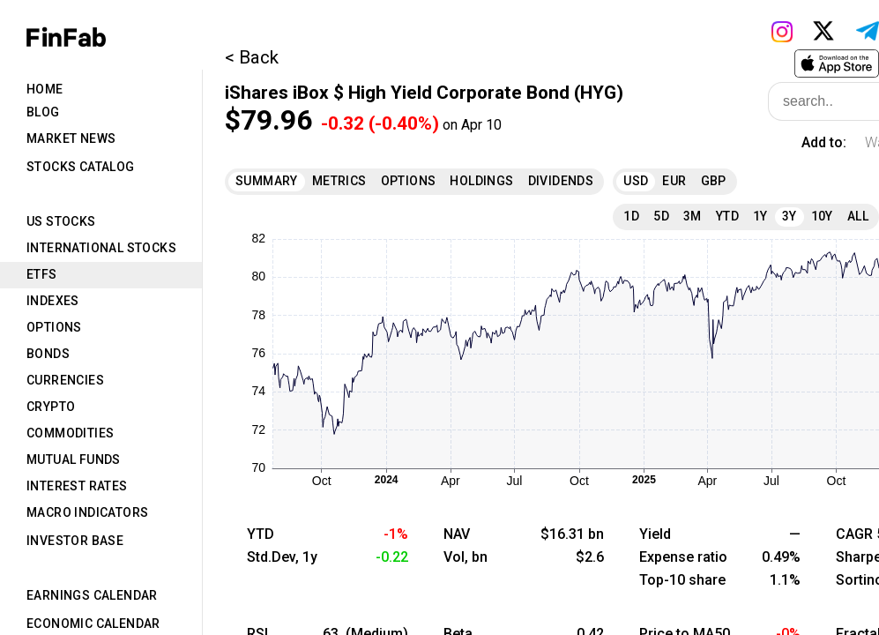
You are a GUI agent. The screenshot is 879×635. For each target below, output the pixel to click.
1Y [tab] (760, 216)
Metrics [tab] (339, 181)
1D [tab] (631, 216)
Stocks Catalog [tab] (80, 167)
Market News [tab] (70, 138)
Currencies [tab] (65, 380)
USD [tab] (635, 181)
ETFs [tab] (41, 274)
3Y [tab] (789, 216)
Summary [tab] (266, 181)
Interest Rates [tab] (77, 486)
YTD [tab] (727, 216)
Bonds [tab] (48, 354)
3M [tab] (692, 216)
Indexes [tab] (52, 301)
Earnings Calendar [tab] (92, 595)
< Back (252, 57)
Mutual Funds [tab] (73, 459)
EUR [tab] (674, 181)
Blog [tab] (43, 112)
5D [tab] (661, 216)
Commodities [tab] (70, 433)
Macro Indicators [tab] (87, 512)
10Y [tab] (822, 216)
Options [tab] (54, 327)
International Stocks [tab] (101, 248)
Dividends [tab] (561, 181)
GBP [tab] (713, 181)
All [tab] (857, 216)
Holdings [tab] (481, 181)
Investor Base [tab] (74, 541)
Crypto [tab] (50, 407)
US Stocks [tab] (61, 221)
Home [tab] (44, 89)
